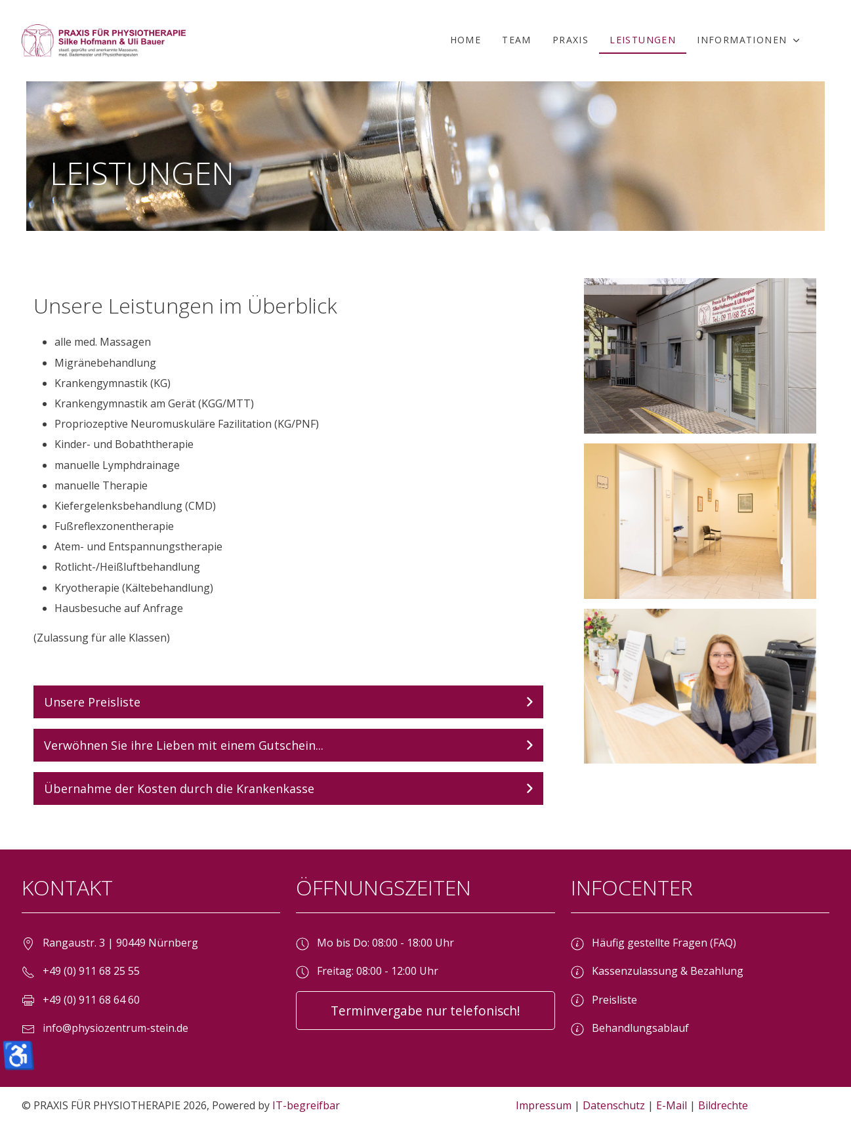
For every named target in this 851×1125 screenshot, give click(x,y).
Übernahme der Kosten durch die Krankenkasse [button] (179, 788)
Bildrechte (723, 1105)
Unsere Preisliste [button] (92, 702)
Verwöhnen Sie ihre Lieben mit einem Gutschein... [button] (183, 745)
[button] (750, 41)
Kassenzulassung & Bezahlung (657, 971)
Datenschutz (614, 1105)
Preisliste (604, 999)
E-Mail (671, 1105)
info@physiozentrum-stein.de (115, 1028)
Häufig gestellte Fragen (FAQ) (653, 942)
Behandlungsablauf (630, 1028)
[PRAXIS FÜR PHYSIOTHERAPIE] (104, 40)
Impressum (543, 1105)
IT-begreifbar (306, 1105)
